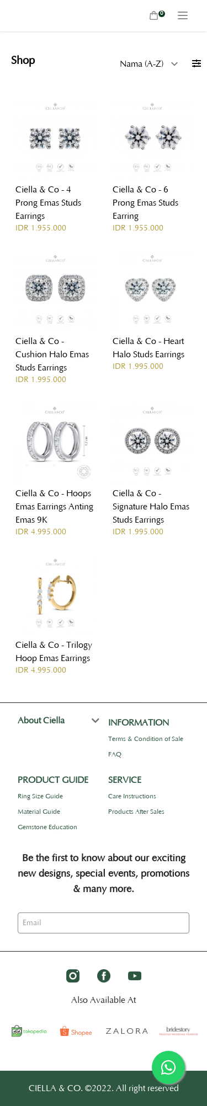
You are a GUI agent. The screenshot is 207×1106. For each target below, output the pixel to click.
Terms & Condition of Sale (145, 739)
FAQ (114, 754)
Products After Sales (136, 811)
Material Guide (39, 811)
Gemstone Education (47, 827)
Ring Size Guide (40, 796)
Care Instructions (132, 796)
